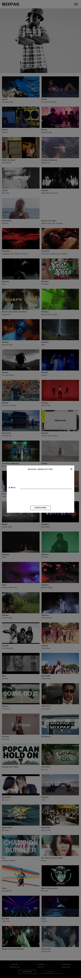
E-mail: (13, 488)
